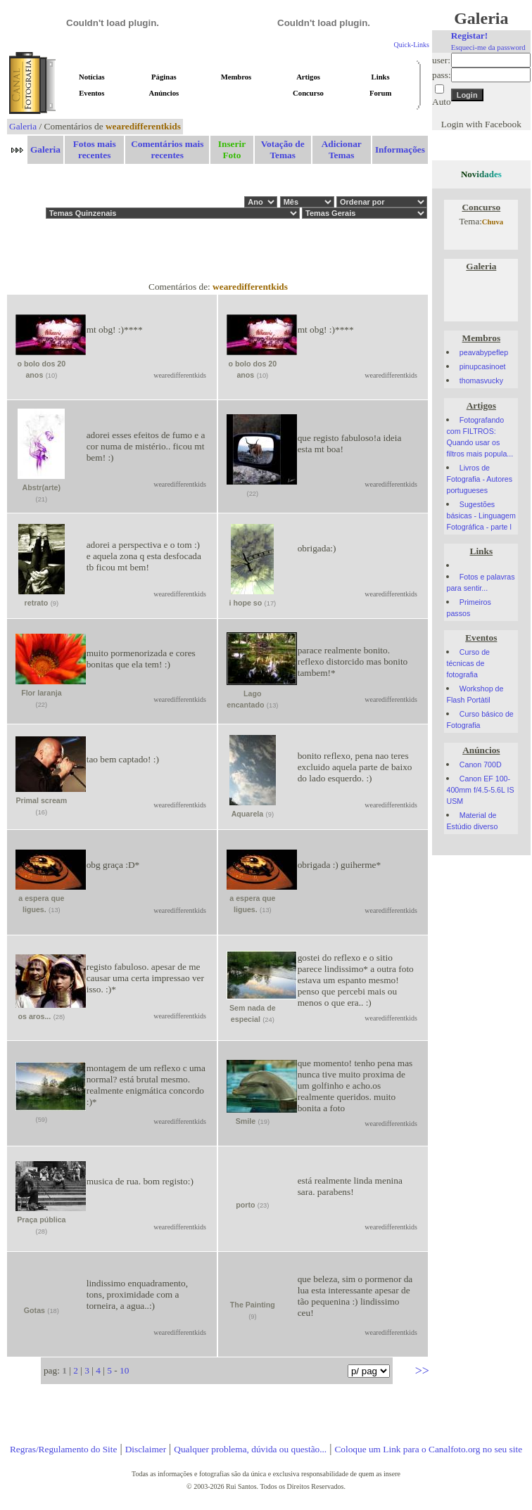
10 (124, 1370)
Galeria (23, 126)
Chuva (492, 222)
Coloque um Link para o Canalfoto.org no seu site (428, 1449)
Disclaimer (145, 1449)
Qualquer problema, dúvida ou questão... (250, 1449)
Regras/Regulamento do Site (64, 1449)
